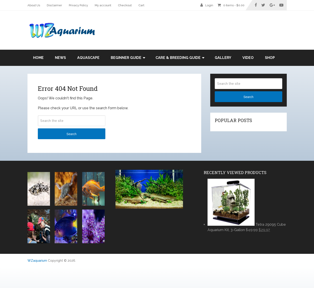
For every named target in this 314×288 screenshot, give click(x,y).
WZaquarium (37, 260)
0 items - (233, 5)
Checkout (125, 5)
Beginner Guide (126, 58)
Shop (270, 58)
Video (248, 58)
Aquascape (88, 58)
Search (71, 134)
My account (103, 5)
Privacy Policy (78, 5)
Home (38, 58)
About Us (33, 5)
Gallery (223, 58)
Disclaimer (54, 5)
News (60, 58)
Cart (141, 5)
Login (209, 5)
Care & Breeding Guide (178, 58)
